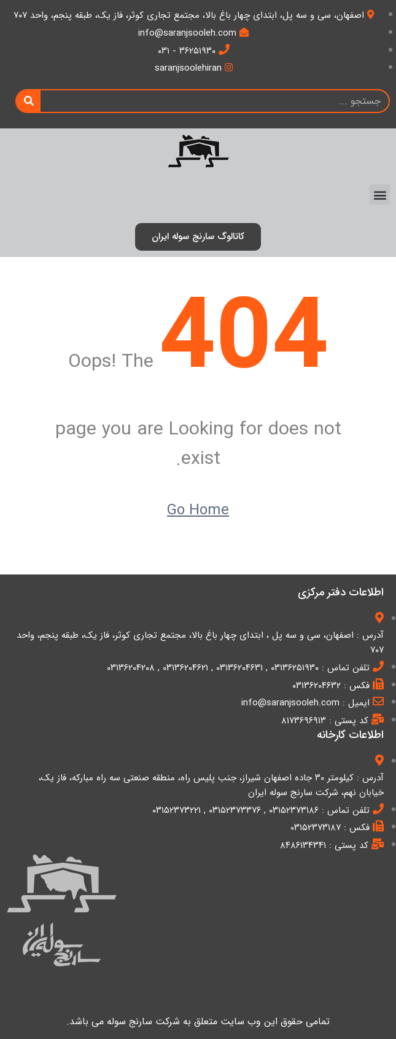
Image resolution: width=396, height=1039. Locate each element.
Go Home (198, 510)
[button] (380, 194)
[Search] (29, 101)
